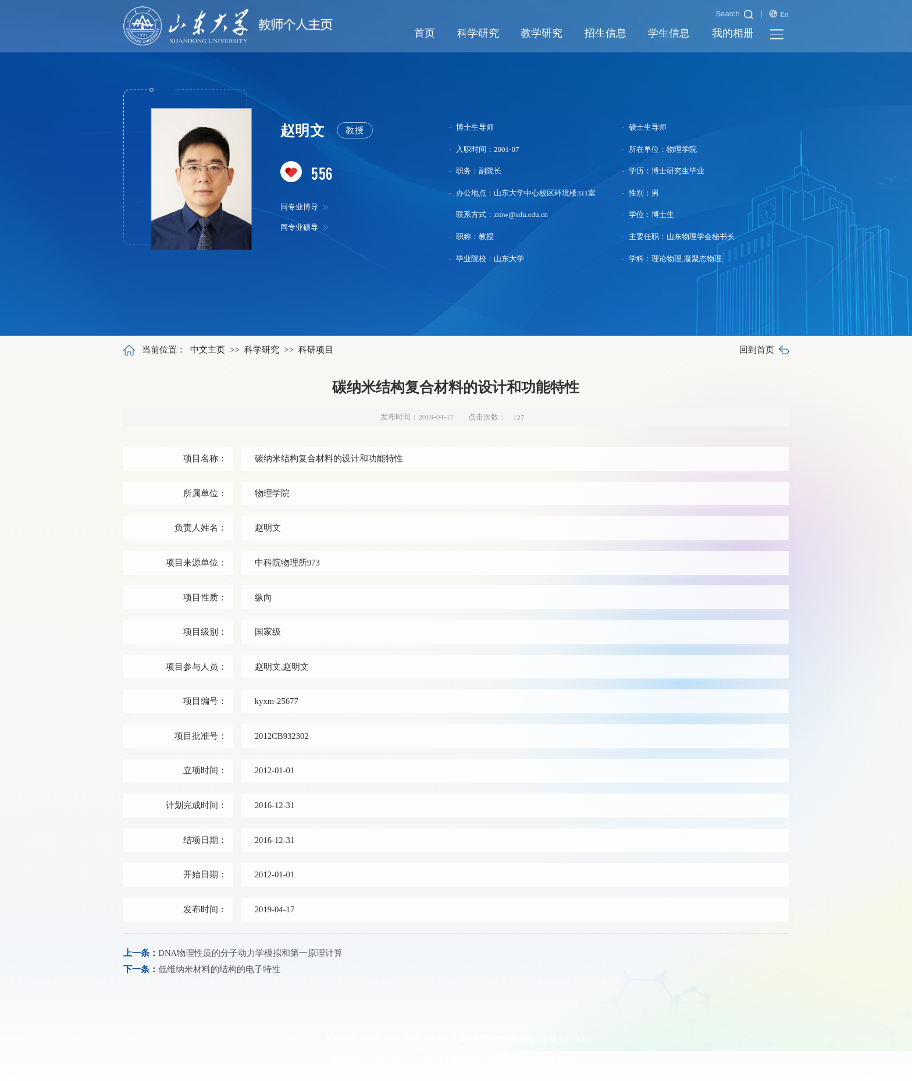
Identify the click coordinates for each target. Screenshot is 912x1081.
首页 (424, 33)
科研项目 (315, 349)
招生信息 (605, 33)
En (779, 14)
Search (734, 14)
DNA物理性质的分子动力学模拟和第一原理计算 (250, 953)
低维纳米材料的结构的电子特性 (219, 969)
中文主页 (207, 349)
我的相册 (733, 33)
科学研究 (478, 33)
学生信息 (669, 33)
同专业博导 (304, 207)
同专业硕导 (304, 228)
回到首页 (763, 349)
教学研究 (541, 33)
